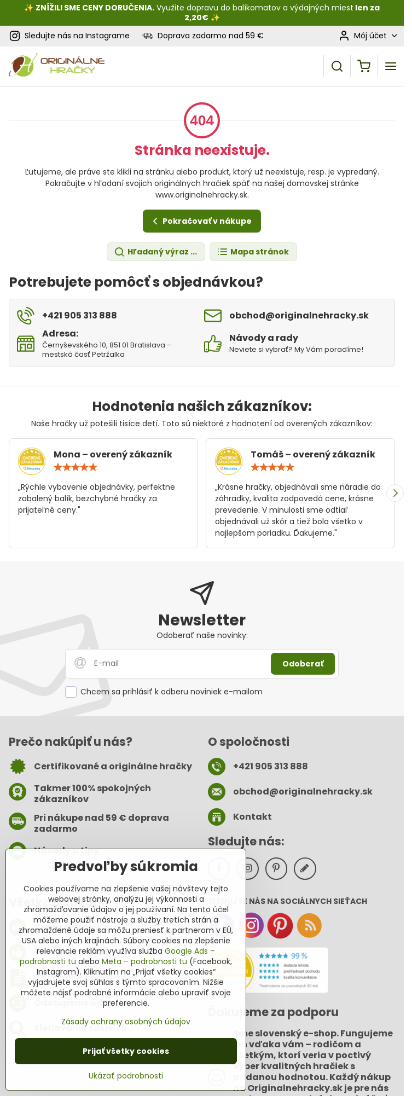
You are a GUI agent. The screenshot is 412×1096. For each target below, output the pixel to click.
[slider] (75, 467)
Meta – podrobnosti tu (144, 961)
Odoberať (302, 663)
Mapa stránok (253, 252)
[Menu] (391, 66)
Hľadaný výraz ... (155, 252)
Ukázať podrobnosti (126, 1076)
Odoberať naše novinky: (202, 635)
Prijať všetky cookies (126, 1051)
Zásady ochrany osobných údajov (125, 1021)
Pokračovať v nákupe (200, 221)
